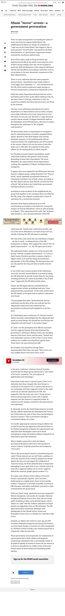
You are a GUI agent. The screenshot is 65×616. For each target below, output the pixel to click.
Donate (59, 14)
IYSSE (35, 14)
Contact (54, 2)
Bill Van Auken (14, 31)
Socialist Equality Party (24, 14)
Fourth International (10, 14)
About (59, 2)
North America (15, 582)
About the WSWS (43, 14)
